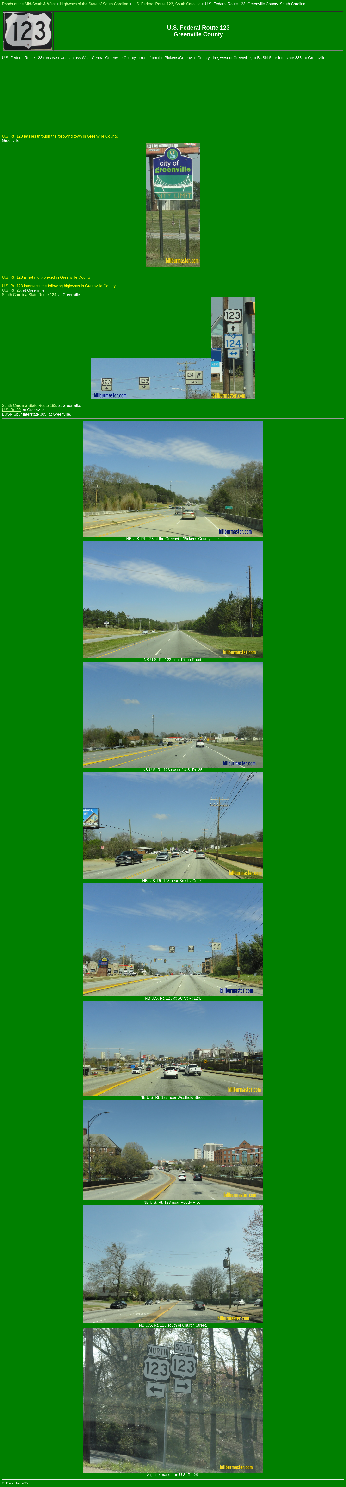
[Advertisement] (173, 95)
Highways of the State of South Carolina (94, 4)
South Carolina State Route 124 (29, 295)
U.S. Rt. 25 (11, 290)
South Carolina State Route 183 (29, 405)
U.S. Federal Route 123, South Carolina (167, 4)
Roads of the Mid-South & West (29, 4)
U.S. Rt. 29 (11, 410)
